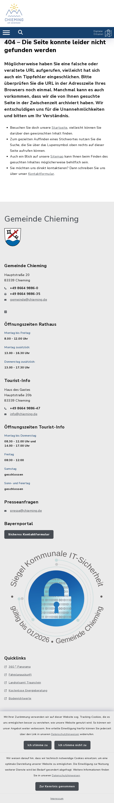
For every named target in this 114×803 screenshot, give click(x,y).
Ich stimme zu (38, 745)
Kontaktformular (41, 174)
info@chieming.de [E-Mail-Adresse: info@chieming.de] (23, 414)
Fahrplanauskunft (18, 675)
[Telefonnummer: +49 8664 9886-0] (57, 288)
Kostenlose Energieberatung (25, 691)
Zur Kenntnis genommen (57, 786)
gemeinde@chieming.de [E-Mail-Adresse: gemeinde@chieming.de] (28, 299)
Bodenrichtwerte (17, 698)
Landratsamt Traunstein (22, 683)
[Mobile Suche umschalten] (20, 32)
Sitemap (57, 156)
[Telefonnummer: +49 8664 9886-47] (57, 408)
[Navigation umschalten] (6, 32)
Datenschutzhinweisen (65, 734)
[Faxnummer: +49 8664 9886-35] (57, 294)
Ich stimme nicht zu (72, 745)
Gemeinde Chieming (41, 219)
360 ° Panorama (17, 667)
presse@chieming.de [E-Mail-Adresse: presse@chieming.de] (26, 510)
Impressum (57, 798)
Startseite (60, 127)
